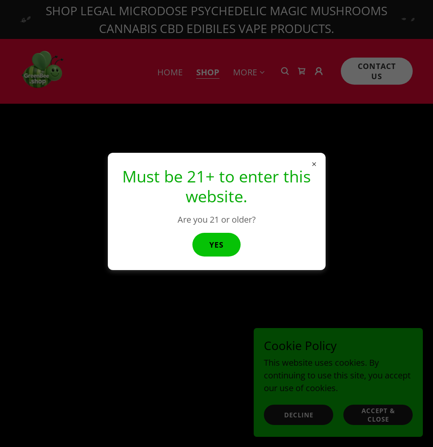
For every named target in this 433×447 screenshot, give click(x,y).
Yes (216, 245)
